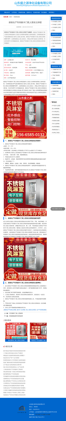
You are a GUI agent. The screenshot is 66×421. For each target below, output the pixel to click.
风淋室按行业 (56, 34)
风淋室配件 (56, 82)
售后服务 (44, 12)
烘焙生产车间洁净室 (10, 310)
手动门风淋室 (56, 75)
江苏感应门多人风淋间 (16, 313)
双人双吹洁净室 (31, 310)
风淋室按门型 (56, 66)
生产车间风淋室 (41, 310)
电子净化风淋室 (56, 43)
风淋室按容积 (56, 18)
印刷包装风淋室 (56, 40)
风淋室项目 (36, 12)
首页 (10, 17)
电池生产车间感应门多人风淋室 (41, 340)
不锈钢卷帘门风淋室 (56, 73)
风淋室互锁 (55, 91)
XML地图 (37, 414)
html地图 (48, 414)
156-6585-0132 (56, 209)
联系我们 (51, 12)
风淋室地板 (55, 85)
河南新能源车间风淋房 (16, 316)
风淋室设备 (21, 12)
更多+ (54, 30)
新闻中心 (29, 12)
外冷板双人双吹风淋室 (56, 22)
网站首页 (7, 12)
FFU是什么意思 (55, 105)
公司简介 (14, 12)
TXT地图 (43, 414)
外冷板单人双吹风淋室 (56, 28)
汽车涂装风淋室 (56, 37)
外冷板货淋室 (56, 59)
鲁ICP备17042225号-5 (38, 417)
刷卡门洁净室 (21, 310)
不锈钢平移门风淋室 (56, 70)
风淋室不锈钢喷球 (56, 89)
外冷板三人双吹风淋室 (56, 25)
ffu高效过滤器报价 (56, 120)
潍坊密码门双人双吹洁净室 (17, 340)
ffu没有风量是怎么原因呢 (58, 126)
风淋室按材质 (56, 50)
